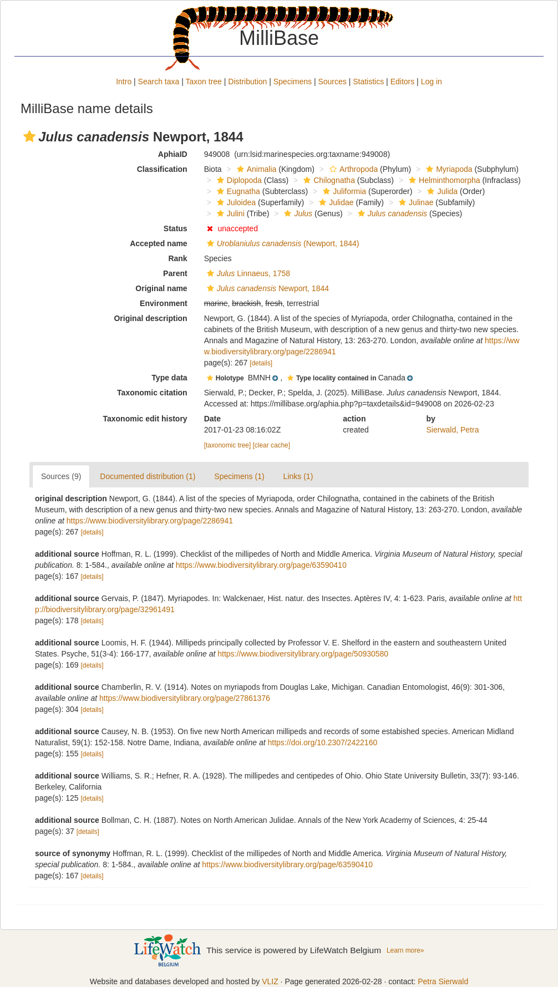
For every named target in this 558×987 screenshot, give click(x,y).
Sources (332, 81)
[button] (29, 136)
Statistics (368, 81)
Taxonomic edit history (145, 418)
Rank (177, 258)
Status (175, 228)
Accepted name (158, 243)
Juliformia (343, 191)
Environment (163, 303)
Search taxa (159, 81)
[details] (261, 363)
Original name (161, 288)
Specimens (292, 81)
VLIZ (270, 981)
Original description (150, 318)
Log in (431, 81)
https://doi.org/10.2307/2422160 (322, 742)
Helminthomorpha (443, 180)
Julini (229, 213)
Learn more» (405, 950)
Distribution (247, 81)
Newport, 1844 (266, 288)
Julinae (414, 202)
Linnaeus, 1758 (247, 273)
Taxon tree (204, 81)
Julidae (334, 202)
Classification (162, 169)
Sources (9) (61, 476)
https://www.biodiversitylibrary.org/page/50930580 (302, 653)
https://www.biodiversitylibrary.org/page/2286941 (150, 520)
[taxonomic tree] (227, 445)
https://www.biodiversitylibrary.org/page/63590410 (261, 565)
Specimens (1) (239, 476)
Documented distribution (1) (147, 476)
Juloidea (235, 202)
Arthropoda (352, 169)
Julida (441, 191)
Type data (169, 377)
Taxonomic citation (152, 392)
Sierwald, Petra (453, 429)
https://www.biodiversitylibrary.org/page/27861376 (184, 698)
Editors (402, 81)
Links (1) (298, 476)
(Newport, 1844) (281, 243)
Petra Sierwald (443, 981)
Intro (123, 81)
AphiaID (172, 154)
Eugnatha (237, 191)
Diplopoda (238, 180)
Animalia (255, 169)
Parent (175, 273)
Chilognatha (328, 180)
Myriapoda (447, 169)
